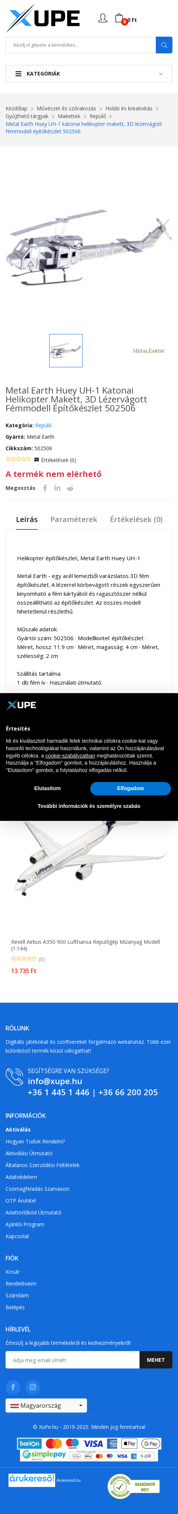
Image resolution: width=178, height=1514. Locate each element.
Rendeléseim (21, 1283)
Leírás (27, 519)
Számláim (17, 1295)
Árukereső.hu (69, 1480)
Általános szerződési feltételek (43, 1165)
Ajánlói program (25, 1224)
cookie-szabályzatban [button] (70, 756)
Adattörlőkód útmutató (33, 1212)
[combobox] (46, 1405)
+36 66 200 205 (128, 1091)
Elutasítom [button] (47, 788)
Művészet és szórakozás (66, 108)
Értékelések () (58, 460)
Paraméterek (73, 519)
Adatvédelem (21, 1176)
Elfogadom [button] (130, 788)
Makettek (69, 116)
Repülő (98, 116)
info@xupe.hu (55, 1080)
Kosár (13, 1271)
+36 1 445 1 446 (59, 1091)
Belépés (15, 1307)
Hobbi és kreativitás (128, 108)
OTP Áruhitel (21, 1200)
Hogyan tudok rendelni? (35, 1141)
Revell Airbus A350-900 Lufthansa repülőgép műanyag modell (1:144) (85, 945)
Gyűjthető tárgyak (27, 116)
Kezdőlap (16, 108)
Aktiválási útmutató (29, 1153)
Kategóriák (38, 73)
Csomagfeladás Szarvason (37, 1188)
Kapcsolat (17, 1236)
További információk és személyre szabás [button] (89, 806)
